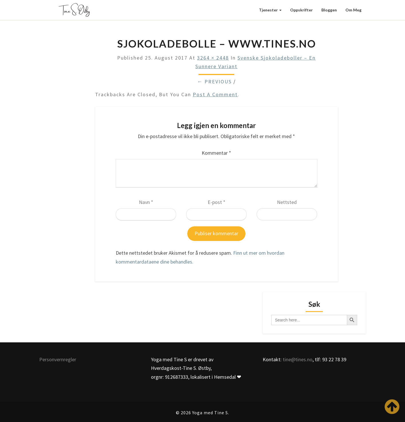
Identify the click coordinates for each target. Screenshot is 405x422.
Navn (146, 202)
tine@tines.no (297, 359)
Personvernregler (57, 359)
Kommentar (216, 153)
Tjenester (270, 9)
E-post (216, 202)
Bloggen (329, 9)
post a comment (215, 94)
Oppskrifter (301, 9)
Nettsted (287, 202)
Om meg (353, 9)
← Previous (214, 81)
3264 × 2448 (213, 57)
